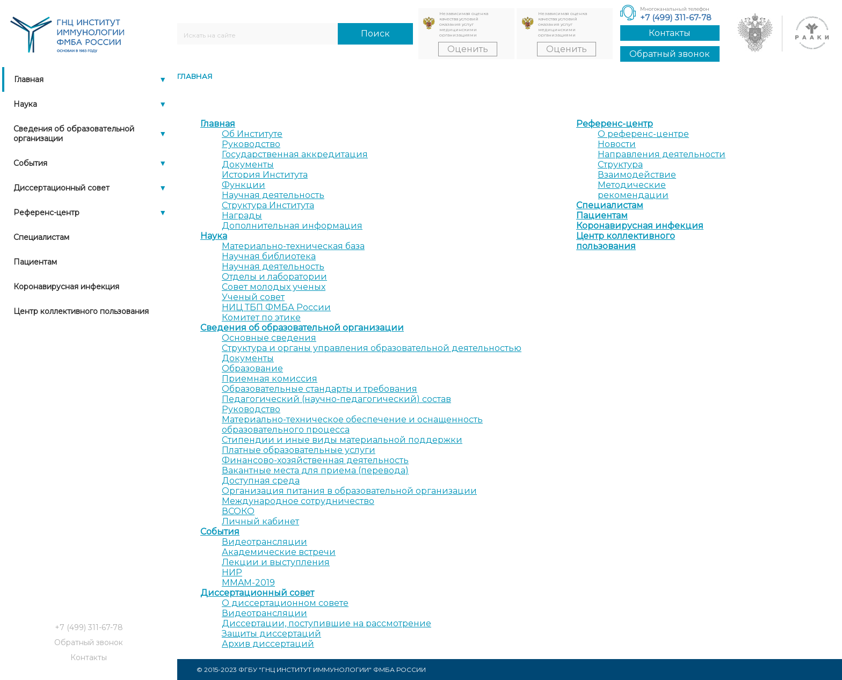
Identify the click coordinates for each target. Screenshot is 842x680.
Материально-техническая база (293, 246)
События (30, 163)
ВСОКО (238, 511)
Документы (248, 164)
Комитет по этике (261, 317)
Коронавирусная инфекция (66, 286)
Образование (252, 368)
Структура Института (268, 205)
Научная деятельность (273, 195)
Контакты (670, 33)
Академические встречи (279, 552)
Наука (25, 104)
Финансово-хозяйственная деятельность (315, 460)
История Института (265, 175)
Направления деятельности (661, 154)
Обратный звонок (669, 54)
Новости (617, 144)
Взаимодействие (637, 175)
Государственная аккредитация (295, 154)
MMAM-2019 (248, 582)
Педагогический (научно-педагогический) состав (336, 399)
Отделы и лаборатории (274, 277)
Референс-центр (46, 212)
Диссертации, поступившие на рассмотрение (326, 623)
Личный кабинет (260, 521)
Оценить (467, 49)
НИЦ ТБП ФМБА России (276, 307)
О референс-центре (643, 134)
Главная (28, 79)
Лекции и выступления (276, 562)
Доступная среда (261, 481)
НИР (232, 572)
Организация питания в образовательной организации (349, 491)
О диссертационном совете (285, 603)
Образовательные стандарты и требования (319, 389)
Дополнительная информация (292, 226)
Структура (620, 164)
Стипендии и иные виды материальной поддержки (342, 440)
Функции (243, 185)
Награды (242, 215)
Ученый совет (253, 297)
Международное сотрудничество (298, 501)
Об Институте (252, 134)
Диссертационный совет (61, 188)
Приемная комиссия (269, 379)
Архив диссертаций (268, 644)
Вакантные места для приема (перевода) (315, 470)
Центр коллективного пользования (81, 311)
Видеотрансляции (264, 542)
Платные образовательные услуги (298, 450)
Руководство (251, 144)
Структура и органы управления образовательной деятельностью (371, 348)
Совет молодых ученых (273, 287)
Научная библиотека (269, 256)
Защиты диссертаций (271, 633)
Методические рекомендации (633, 190)
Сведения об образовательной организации (73, 133)
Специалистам (41, 237)
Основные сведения (269, 338)
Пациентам (35, 262)
